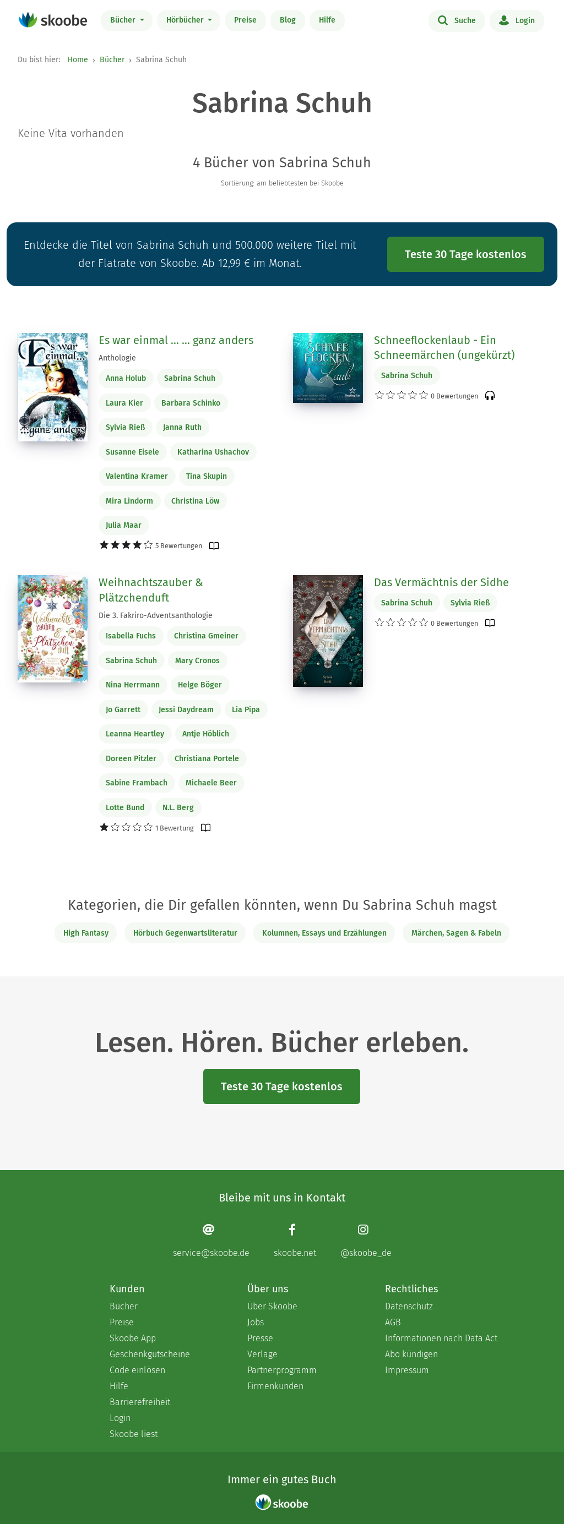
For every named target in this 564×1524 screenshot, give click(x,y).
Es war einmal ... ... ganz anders (176, 340)
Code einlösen (137, 1370)
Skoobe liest (134, 1434)
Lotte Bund (125, 807)
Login (517, 19)
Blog (288, 20)
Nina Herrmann (133, 685)
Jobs (255, 1322)
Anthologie (117, 358)
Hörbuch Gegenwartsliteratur (185, 933)
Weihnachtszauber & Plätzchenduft (151, 590)
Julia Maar (124, 525)
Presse (260, 1338)
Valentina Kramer (137, 476)
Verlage (262, 1354)
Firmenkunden (275, 1386)
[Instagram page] (366, 1240)
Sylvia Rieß (125, 427)
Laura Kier (124, 403)
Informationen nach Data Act (441, 1338)
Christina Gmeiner (206, 636)
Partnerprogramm (282, 1370)
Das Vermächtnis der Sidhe (441, 582)
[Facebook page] (295, 1240)
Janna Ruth (182, 427)
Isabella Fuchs (131, 636)
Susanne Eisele (132, 452)
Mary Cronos (197, 660)
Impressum (407, 1370)
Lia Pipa (246, 709)
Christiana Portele (207, 758)
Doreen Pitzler (131, 758)
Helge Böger (200, 685)
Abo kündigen (411, 1354)
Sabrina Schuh (189, 378)
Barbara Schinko (190, 403)
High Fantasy (86, 933)
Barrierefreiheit (140, 1402)
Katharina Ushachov (213, 452)
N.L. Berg (178, 807)
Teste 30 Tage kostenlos (466, 254)
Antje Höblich (205, 734)
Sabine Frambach (136, 783)
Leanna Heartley (135, 734)
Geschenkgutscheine (150, 1354)
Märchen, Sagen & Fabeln (456, 933)
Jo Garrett (123, 709)
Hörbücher (186, 20)
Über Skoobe (272, 1306)
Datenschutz (409, 1306)
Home (77, 59)
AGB (393, 1322)
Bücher (124, 20)
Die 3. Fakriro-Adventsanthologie (156, 615)
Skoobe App (133, 1338)
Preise (245, 20)
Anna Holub (126, 378)
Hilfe (327, 20)
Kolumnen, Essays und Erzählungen (324, 933)
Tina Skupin (206, 476)
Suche (457, 19)
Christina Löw (195, 501)
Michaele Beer (211, 783)
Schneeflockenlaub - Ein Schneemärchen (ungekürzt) (444, 348)
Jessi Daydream (186, 709)
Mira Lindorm (129, 501)
